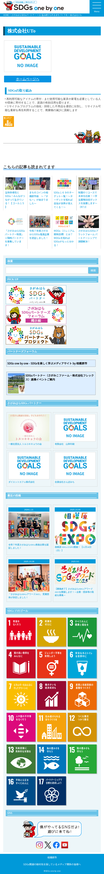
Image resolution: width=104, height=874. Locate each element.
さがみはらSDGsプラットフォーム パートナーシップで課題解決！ (88, 236)
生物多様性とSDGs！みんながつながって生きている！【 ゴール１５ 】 (15, 200)
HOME (6, 14)
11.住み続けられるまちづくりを (53, 14)
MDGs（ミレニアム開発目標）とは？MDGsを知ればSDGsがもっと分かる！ (64, 238)
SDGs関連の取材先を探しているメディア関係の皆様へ (52, 864)
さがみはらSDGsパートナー (23, 14)
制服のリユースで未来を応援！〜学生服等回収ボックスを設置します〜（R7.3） (87, 200)
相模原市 (52, 857)
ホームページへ (27, 79)
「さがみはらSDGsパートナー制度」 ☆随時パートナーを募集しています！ (15, 238)
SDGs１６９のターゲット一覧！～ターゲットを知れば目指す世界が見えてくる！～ (64, 200)
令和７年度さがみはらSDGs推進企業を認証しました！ (39, 234)
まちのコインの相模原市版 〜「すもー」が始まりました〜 (38, 198)
